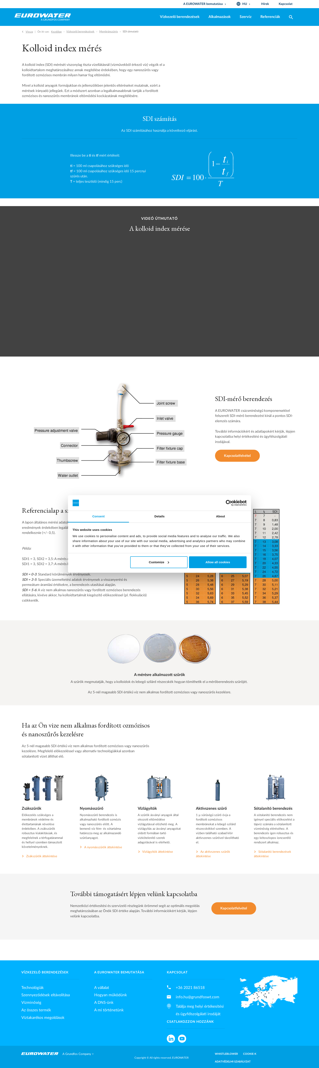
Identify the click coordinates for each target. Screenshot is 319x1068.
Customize (159, 562)
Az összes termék (36, 1010)
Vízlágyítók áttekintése (157, 851)
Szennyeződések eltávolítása (45, 995)
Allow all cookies (217, 562)
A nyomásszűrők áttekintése (103, 847)
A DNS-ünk (104, 1003)
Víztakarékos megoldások (42, 1018)
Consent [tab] (98, 516)
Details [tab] (159, 516)
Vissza (29, 32)
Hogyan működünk (110, 995)
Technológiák (32, 988)
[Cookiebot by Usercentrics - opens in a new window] (229, 503)
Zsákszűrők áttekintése (41, 856)
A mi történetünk (109, 1010)
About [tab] (220, 516)
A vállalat (101, 988)
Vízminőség (31, 1003)
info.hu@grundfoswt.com (197, 997)
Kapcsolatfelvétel (237, 455)
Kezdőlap (56, 32)
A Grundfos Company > (78, 1054)
